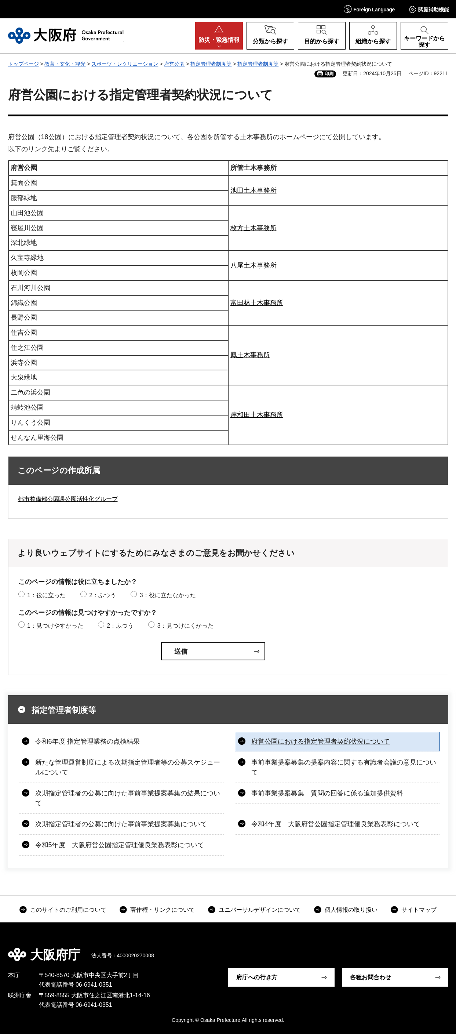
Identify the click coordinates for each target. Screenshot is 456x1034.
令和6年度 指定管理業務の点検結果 (87, 741)
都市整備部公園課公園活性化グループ (68, 499)
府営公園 (174, 64)
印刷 (329, 73)
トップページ (23, 64)
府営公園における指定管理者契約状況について (320, 741)
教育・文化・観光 (64, 64)
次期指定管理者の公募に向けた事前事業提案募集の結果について (127, 798)
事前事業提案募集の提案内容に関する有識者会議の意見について (343, 767)
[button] (369, 9)
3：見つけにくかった (185, 626)
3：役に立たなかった (168, 595)
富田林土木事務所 (256, 302)
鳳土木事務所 (250, 355)
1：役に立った (46, 595)
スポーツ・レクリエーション (124, 64)
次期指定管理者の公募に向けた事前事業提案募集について (121, 824)
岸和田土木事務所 (256, 414)
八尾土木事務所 (253, 265)
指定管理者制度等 (210, 64)
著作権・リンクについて (162, 910)
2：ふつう (102, 595)
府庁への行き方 (256, 977)
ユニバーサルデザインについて (260, 910)
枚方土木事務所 (253, 228)
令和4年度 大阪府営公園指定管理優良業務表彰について (335, 824)
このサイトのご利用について (68, 910)
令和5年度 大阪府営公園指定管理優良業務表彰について (119, 845)
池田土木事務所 (253, 190)
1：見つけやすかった (55, 626)
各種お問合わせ (370, 977)
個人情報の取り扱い (351, 910)
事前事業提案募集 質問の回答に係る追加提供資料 (327, 793)
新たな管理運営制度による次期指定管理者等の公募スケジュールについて (127, 767)
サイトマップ (419, 910)
